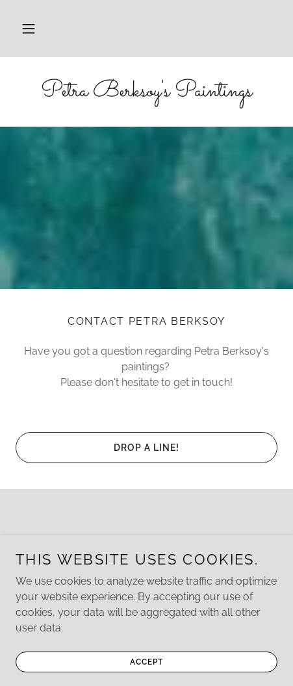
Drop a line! (146, 447)
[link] (146, 92)
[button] (29, 29)
